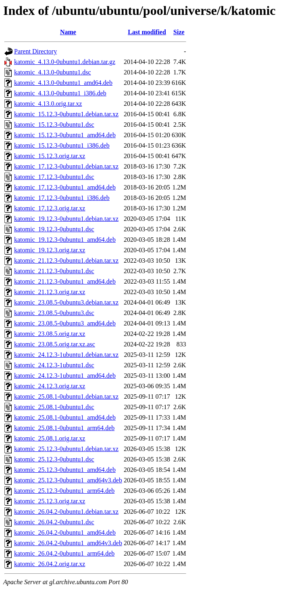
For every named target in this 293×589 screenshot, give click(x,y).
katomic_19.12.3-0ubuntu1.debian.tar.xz (66, 218)
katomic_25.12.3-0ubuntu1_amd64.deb (65, 469)
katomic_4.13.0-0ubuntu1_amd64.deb (63, 82)
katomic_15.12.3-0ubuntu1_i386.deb (62, 145)
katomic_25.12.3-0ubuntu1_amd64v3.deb (68, 480)
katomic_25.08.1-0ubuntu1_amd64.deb (65, 417)
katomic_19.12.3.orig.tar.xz (49, 250)
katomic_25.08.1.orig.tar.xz (49, 438)
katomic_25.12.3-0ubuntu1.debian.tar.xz (66, 448)
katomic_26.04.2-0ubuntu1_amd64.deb (65, 532)
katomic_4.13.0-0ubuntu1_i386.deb (60, 93)
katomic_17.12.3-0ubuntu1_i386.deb (62, 197)
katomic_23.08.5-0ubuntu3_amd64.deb (65, 323)
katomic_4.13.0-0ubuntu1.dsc (52, 72)
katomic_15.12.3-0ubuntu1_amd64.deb (65, 135)
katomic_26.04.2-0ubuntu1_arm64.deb (64, 553)
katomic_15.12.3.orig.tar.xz (49, 155)
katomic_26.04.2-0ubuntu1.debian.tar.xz (66, 511)
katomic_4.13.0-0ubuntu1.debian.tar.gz (64, 61)
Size (179, 32)
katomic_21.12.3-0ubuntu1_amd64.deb (65, 281)
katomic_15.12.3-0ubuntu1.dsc (54, 124)
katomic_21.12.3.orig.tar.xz (49, 291)
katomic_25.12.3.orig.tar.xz (49, 501)
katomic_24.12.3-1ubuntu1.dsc (54, 365)
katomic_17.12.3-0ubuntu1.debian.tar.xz (66, 166)
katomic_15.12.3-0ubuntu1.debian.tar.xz (66, 114)
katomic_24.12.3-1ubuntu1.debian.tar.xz (66, 354)
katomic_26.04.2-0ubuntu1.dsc (54, 522)
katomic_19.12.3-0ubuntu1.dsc (54, 229)
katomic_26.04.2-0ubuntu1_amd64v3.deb (68, 543)
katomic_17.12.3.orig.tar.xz (49, 208)
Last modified (147, 32)
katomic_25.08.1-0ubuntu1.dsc (54, 407)
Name (68, 32)
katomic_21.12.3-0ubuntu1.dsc (54, 271)
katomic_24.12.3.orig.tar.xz (49, 386)
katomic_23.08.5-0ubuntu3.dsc (54, 312)
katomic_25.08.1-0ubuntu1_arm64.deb (64, 427)
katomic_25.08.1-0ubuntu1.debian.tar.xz (66, 396)
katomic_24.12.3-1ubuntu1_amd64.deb (65, 375)
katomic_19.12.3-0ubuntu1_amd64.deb (65, 239)
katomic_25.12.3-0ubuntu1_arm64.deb (64, 490)
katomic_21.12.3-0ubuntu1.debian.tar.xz (66, 260)
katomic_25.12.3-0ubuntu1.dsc (54, 459)
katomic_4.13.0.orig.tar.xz (48, 103)
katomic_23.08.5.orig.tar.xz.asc (54, 344)
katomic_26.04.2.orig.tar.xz (49, 563)
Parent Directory (35, 51)
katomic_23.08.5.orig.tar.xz (49, 333)
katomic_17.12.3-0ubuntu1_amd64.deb (65, 187)
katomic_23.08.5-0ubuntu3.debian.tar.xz (66, 302)
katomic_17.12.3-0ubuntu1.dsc (54, 176)
